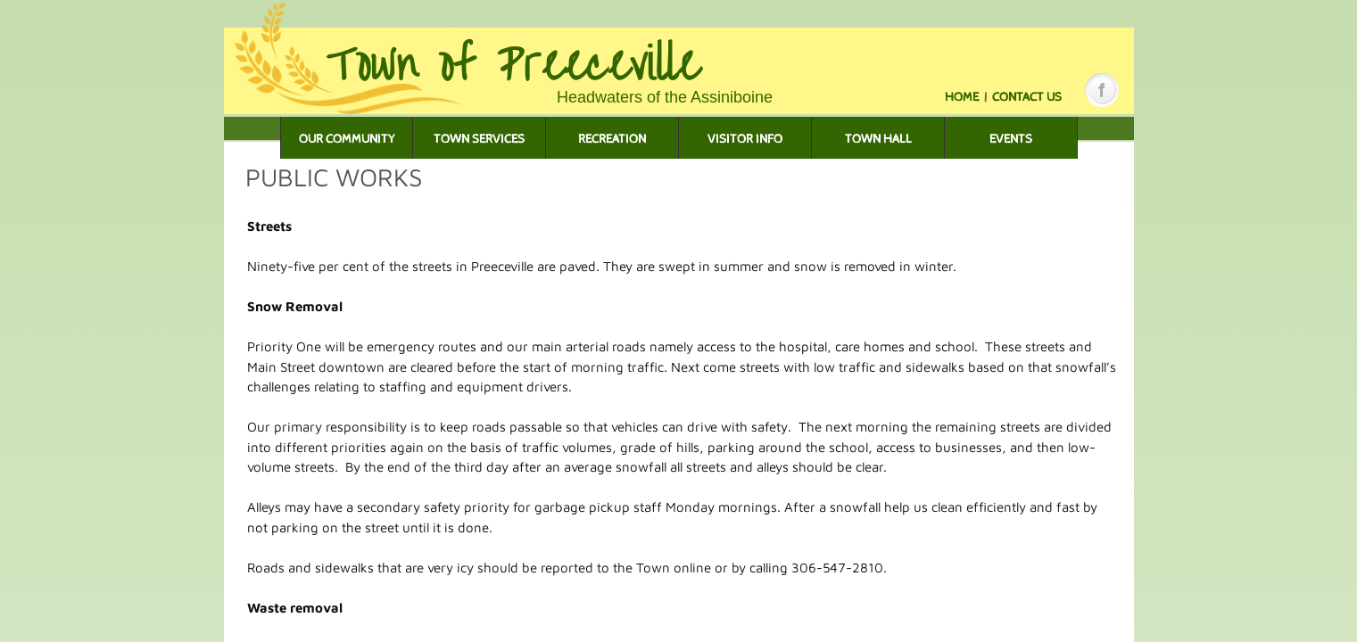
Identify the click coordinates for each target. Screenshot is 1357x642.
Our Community (347, 139)
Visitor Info (744, 139)
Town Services (479, 139)
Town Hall (878, 139)
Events (1010, 139)
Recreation (612, 139)
